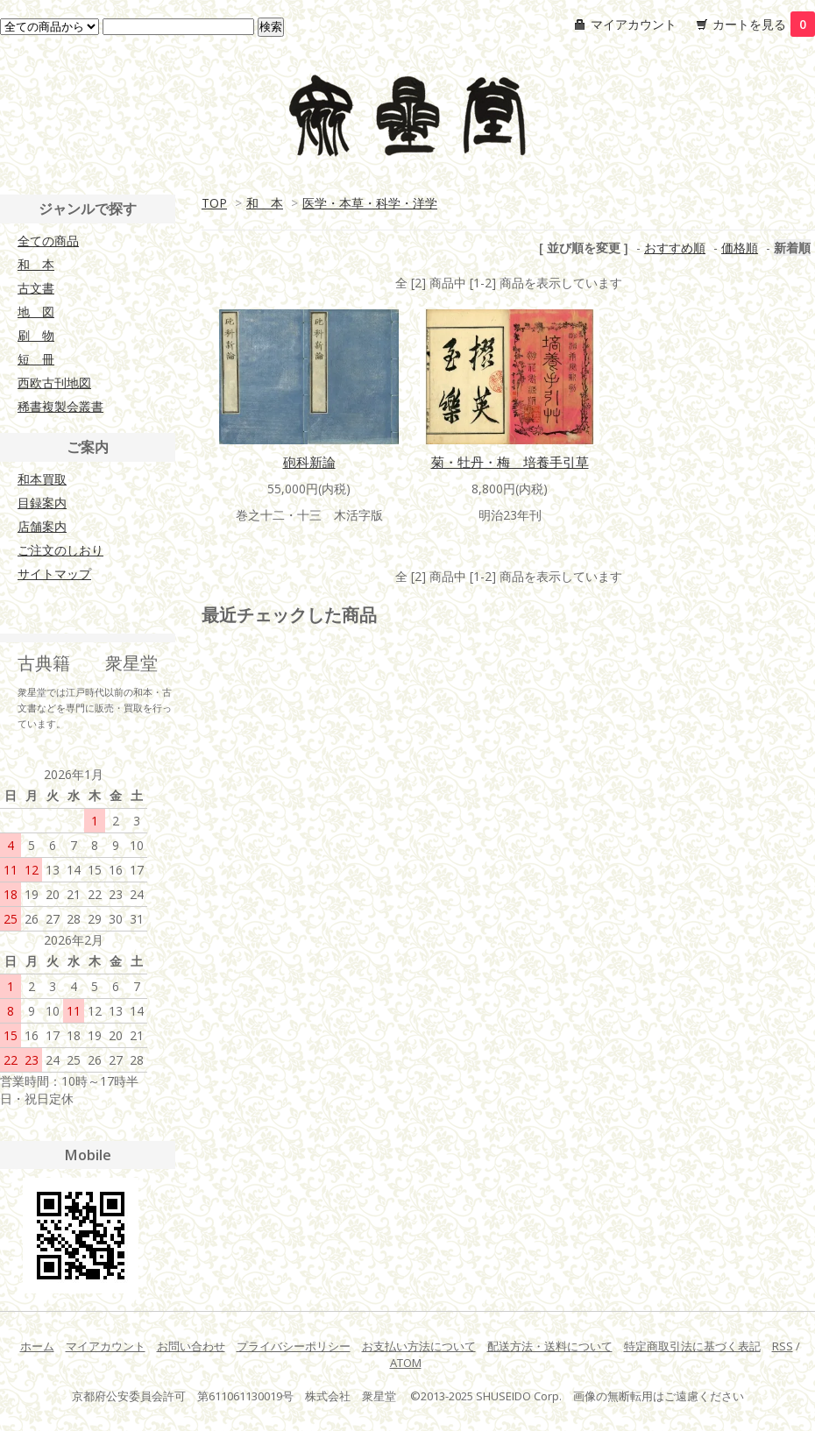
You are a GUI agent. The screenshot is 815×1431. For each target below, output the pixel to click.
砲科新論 (309, 462)
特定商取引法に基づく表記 (692, 1346)
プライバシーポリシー (294, 1346)
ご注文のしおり (60, 550)
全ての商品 (48, 240)
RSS (782, 1346)
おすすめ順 (674, 247)
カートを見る (763, 24)
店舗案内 (42, 526)
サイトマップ (54, 573)
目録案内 (42, 502)
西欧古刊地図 (54, 382)
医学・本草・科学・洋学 (369, 203)
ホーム (37, 1346)
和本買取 (42, 479)
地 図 (36, 311)
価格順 (739, 247)
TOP (214, 203)
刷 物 (36, 335)
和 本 (264, 203)
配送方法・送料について (550, 1346)
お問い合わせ (191, 1346)
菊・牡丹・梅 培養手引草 (510, 462)
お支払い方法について (419, 1346)
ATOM (406, 1363)
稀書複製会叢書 (60, 406)
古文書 (36, 288)
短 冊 (36, 359)
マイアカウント (634, 24)
